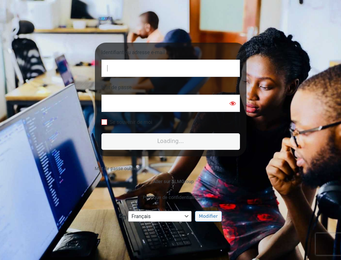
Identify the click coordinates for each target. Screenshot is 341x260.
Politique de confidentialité (170, 197)
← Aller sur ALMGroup (170, 181)
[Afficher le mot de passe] (233, 103)
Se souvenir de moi (131, 122)
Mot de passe (116, 87)
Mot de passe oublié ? (117, 168)
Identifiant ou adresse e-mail (133, 52)
